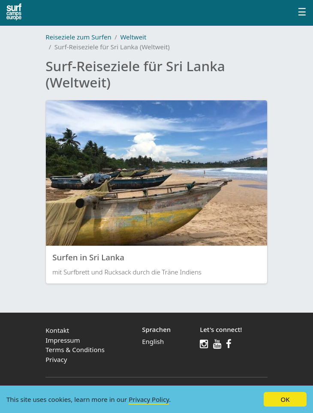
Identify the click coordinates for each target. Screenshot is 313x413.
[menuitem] (166, 342)
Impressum (62, 340)
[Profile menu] (302, 13)
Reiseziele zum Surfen (78, 37)
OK (284, 399)
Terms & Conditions (75, 349)
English (153, 341)
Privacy (56, 359)
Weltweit (133, 37)
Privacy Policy (149, 399)
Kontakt (57, 330)
